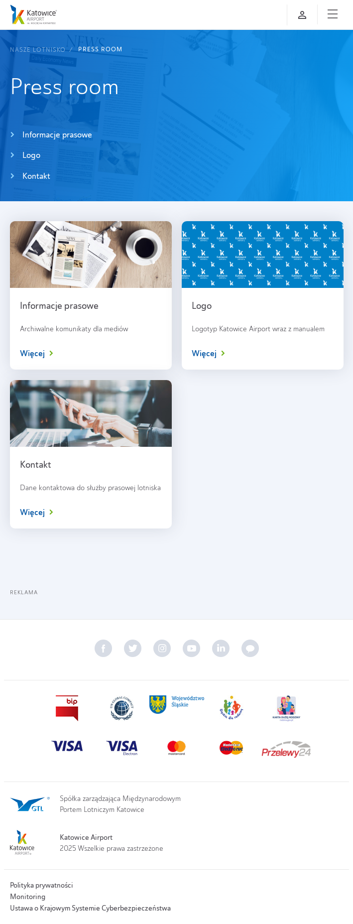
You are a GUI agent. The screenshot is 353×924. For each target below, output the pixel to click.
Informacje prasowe (51, 135)
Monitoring (27, 896)
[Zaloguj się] (302, 14)
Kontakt (30, 176)
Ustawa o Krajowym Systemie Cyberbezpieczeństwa (90, 908)
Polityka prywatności (41, 885)
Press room (100, 49)
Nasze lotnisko (38, 49)
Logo (25, 155)
